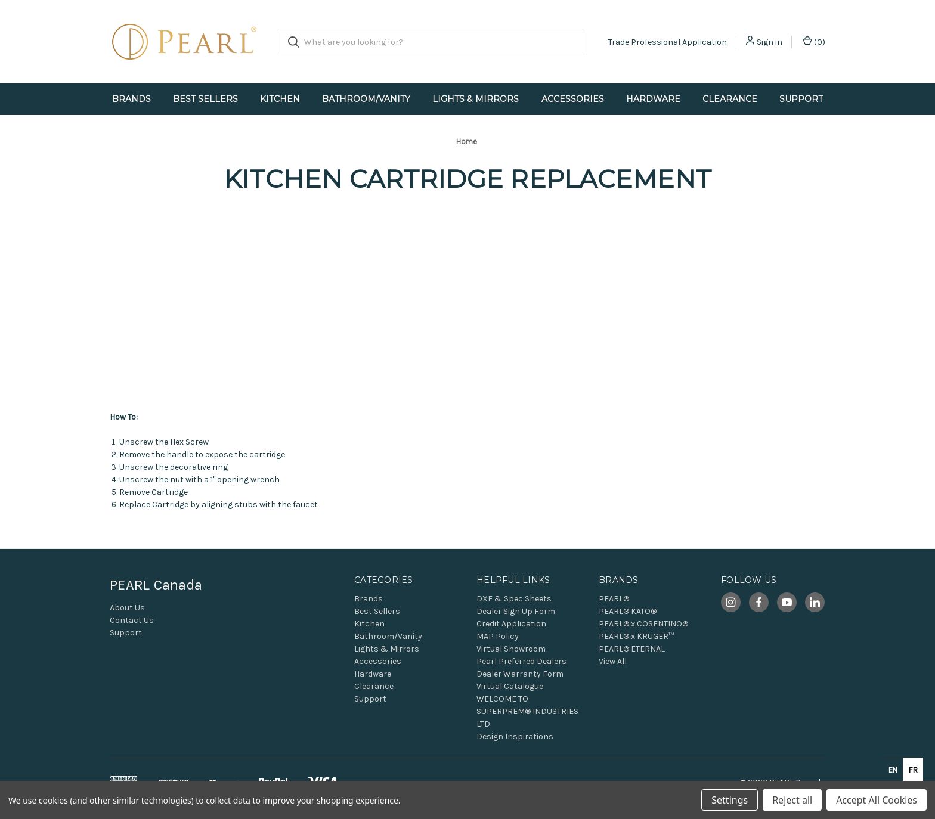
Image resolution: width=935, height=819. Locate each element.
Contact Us (132, 620)
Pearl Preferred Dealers (521, 661)
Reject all (792, 799)
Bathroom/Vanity (366, 99)
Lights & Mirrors (475, 99)
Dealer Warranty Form (520, 674)
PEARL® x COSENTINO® (643, 624)
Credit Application (511, 624)
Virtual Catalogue (509, 686)
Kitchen (280, 99)
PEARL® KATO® (628, 611)
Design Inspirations (514, 736)
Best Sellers (205, 99)
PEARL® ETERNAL (632, 649)
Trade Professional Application (667, 42)
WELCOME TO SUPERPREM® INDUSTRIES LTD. (527, 711)
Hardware (653, 99)
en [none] (892, 769)
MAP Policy (497, 636)
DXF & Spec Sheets (514, 599)
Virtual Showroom (511, 649)
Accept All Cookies (876, 799)
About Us (127, 608)
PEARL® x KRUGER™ (636, 636)
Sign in (769, 42)
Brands (131, 99)
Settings (729, 799)
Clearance (729, 99)
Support (801, 99)
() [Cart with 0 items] (814, 41)
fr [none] (913, 769)
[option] (913, 769)
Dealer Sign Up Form (515, 611)
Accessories (572, 99)
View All (613, 661)
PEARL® (614, 599)
